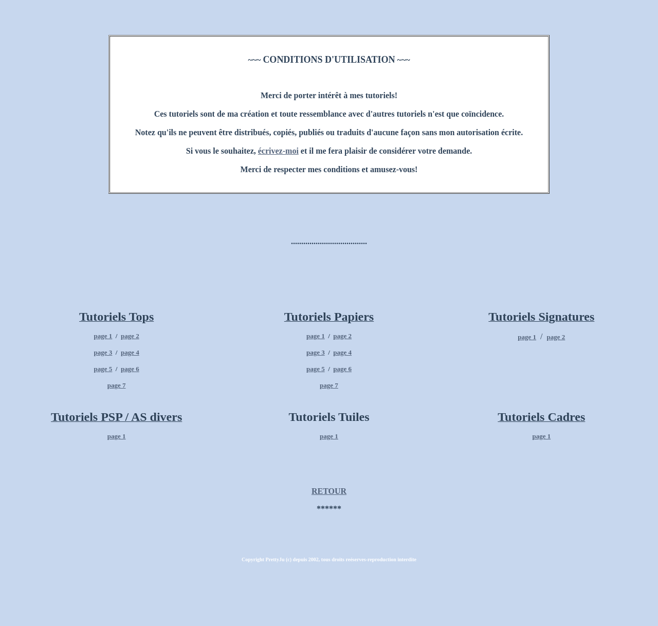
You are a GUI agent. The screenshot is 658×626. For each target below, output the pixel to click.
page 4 (130, 352)
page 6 (130, 369)
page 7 (116, 385)
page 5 (103, 369)
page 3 (103, 352)
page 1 (103, 336)
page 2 (130, 336)
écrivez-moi (278, 150)
